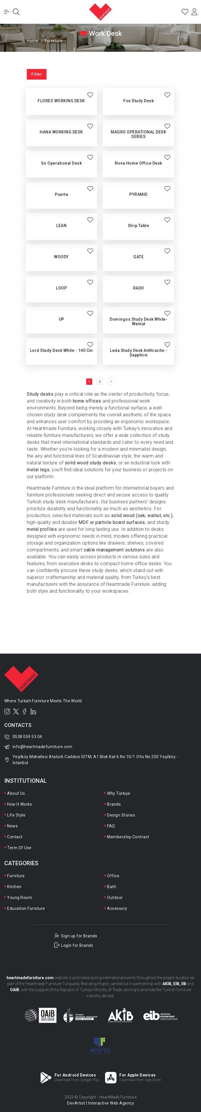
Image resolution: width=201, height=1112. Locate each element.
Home (32, 40)
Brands (114, 804)
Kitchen (14, 886)
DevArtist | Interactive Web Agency (100, 1103)
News (12, 826)
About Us (16, 793)
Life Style (16, 815)
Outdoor (115, 897)
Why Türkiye (118, 793)
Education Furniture (26, 908)
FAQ (111, 826)
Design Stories (121, 815)
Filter (36, 74)
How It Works (19, 804)
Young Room (19, 897)
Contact (15, 837)
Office (113, 876)
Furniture (16, 876)
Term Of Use (19, 847)
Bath (111, 886)
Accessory (117, 908)
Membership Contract (128, 837)
